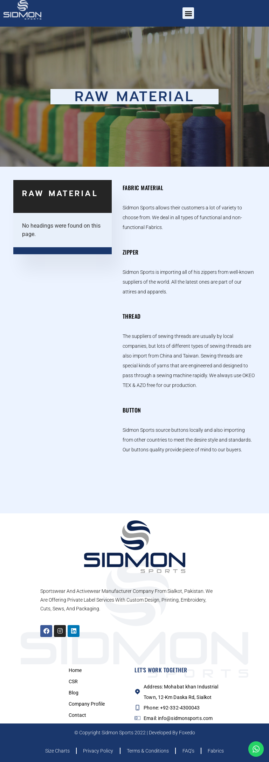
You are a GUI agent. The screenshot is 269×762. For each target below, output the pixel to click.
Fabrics (218, 751)
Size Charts (55, 751)
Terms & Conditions (148, 751)
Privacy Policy (97, 751)
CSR (73, 681)
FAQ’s (189, 751)
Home (75, 670)
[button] (188, 13)
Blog (73, 692)
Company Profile (87, 704)
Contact (77, 715)
